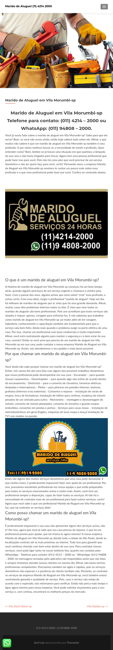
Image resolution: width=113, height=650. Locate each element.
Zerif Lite (39, 642)
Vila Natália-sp (97, 606)
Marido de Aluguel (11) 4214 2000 (28, 6)
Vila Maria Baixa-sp (18, 606)
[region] (56, 50)
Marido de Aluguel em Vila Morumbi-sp (40, 100)
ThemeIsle (73, 642)
